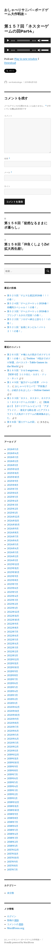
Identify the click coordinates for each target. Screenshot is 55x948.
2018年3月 (12, 837)
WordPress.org (15, 928)
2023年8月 (12, 580)
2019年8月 (12, 770)
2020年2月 (13, 746)
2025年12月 (13, 469)
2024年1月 (12, 560)
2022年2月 (12, 651)
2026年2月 (12, 461)
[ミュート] (39, 40)
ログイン (11, 916)
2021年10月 (13, 667)
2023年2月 (12, 603)
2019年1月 (12, 798)
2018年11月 (13, 806)
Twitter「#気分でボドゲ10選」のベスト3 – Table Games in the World (28, 362)
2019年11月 (12, 758)
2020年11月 (13, 711)
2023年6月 (12, 588)
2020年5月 (13, 734)
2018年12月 (13, 802)
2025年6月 (12, 492)
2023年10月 (13, 572)
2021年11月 (12, 663)
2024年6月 (13, 540)
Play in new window (25, 58)
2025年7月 (12, 488)
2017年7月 (12, 869)
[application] (27, 40)
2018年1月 (12, 845)
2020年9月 (13, 718)
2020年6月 (13, 730)
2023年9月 (12, 576)
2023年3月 (12, 599)
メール (8, 172)
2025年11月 (13, 473)
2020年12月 (13, 707)
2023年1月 (12, 607)
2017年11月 (12, 853)
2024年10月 (13, 524)
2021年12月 (13, 659)
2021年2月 (12, 699)
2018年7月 (12, 822)
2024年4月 (13, 548)
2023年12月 (13, 564)
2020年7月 (13, 726)
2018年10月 (13, 810)
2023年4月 (12, 596)
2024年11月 (13, 520)
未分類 (10, 892)
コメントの (15, 924)
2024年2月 (12, 556)
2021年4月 (12, 691)
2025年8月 (12, 484)
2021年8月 (12, 675)
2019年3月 (12, 790)
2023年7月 (12, 584)
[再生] (8, 40)
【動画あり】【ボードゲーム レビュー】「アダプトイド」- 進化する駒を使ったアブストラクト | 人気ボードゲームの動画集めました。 (28, 410)
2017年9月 (12, 861)
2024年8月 (13, 532)
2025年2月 (12, 508)
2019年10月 (13, 762)
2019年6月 (12, 778)
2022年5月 (12, 639)
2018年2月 (12, 841)
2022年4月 (12, 643)
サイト (7, 186)
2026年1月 (12, 465)
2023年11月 (13, 568)
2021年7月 (12, 679)
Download (10, 62)
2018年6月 (12, 826)
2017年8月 (12, 865)
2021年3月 (12, 695)
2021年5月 (12, 687)
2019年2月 (12, 794)
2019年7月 (12, 774)
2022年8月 (12, 627)
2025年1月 (12, 512)
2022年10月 (13, 619)
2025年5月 (12, 496)
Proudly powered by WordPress (19, 942)
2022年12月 (13, 611)
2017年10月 (13, 857)
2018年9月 (12, 814)
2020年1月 (12, 750)
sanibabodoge (15, 82)
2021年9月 (12, 671)
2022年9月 (12, 623)
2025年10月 (13, 477)
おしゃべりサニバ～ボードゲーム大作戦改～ (26, 12)
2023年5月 (12, 592)
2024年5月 (12, 544)
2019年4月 (12, 786)
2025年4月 (12, 500)
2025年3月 (12, 504)
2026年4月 (13, 453)
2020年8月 (13, 722)
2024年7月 (12, 536)
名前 (7, 158)
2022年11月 (13, 615)
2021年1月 (12, 703)
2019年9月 (12, 766)
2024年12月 (13, 516)
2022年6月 (12, 635)
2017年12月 (13, 849)
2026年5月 (12, 449)
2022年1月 (12, 655)
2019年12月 (13, 754)
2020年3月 (13, 742)
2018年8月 (12, 818)
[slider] (23, 40)
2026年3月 (12, 457)
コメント (8, 116)
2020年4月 (13, 738)
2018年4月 (12, 833)
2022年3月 (12, 647)
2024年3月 (12, 552)
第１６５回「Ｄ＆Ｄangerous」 (24, 370)
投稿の (13, 920)
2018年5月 (12, 829)
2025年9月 (12, 481)
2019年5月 (12, 782)
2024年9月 (13, 528)
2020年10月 (13, 714)
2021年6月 (12, 683)
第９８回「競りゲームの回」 (22, 421)
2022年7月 (12, 631)
